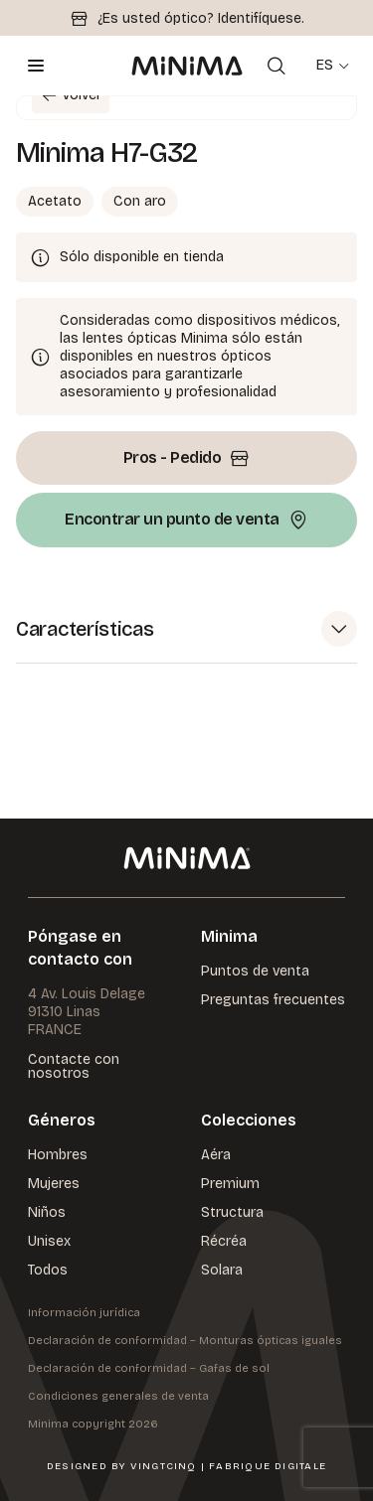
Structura (232, 1212)
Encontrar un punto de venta (186, 519)
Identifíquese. (261, 18)
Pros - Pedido (187, 458)
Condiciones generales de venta (118, 1396)
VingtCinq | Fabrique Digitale (228, 1466)
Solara (222, 1270)
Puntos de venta (255, 971)
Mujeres (54, 1183)
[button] (186, 629)
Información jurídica (84, 1312)
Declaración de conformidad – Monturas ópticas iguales (185, 1340)
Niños (47, 1212)
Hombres (58, 1154)
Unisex (49, 1241)
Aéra (216, 1154)
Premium (230, 1183)
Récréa (224, 1241)
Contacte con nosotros (73, 1067)
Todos (48, 1270)
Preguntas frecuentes (273, 999)
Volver (67, 95)
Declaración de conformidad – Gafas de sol (149, 1368)
